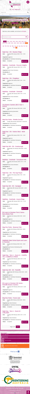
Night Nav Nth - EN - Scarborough (12, 146)
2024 (21, 43)
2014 (17, 41)
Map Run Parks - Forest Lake (11, 298)
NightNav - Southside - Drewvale (12, 91)
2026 (26, 43)
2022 (15, 43)
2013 (14, 41)
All (16, 47)
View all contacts (8, 340)
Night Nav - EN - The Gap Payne (12, 173)
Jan (3, 46)
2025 (23, 43)
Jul (17, 46)
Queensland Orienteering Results (15, 20)
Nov (26, 46)
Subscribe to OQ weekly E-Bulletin (11, 345)
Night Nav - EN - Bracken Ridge (12, 52)
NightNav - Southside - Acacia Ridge (13, 199)
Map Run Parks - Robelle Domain (12, 119)
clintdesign (17, 392)
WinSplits (24, 31)
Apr (10, 46)
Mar (8, 46)
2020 (9, 43)
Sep (22, 46)
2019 (6, 43)
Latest (4, 41)
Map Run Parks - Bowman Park (12, 227)
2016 (22, 41)
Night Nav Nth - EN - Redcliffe (11, 270)
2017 (25, 41)
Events (13, 27)
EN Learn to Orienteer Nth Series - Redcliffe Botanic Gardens (12, 284)
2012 (11, 41)
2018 (3, 43)
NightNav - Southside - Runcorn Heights (14, 65)
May (13, 46)
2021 (12, 43)
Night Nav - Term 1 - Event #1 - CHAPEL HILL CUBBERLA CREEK (14, 256)
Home (10, 27)
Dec (14, 47)
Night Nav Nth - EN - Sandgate (11, 186)
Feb (6, 46)
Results (17, 27)
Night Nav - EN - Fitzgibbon (10, 78)
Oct (24, 46)
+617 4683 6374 (16, 9)
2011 (8, 41)
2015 (20, 41)
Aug (19, 46)
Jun (15, 46)
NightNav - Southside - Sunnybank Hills (14, 159)
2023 (18, 43)
